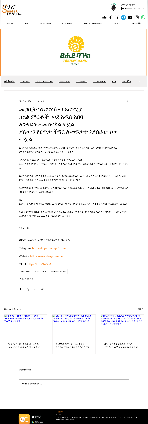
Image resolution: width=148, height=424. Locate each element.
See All (140, 309)
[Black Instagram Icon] (136, 17)
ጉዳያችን (126, 81)
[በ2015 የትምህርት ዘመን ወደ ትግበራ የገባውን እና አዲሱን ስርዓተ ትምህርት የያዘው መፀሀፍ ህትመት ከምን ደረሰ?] (74, 327)
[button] (140, 81)
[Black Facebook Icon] (110, 17)
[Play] (122, 8)
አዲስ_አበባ (25, 271)
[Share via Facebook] (20, 289)
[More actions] (127, 101)
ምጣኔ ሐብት (99, 81)
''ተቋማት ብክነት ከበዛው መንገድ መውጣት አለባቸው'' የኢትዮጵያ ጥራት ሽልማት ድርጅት (24, 345)
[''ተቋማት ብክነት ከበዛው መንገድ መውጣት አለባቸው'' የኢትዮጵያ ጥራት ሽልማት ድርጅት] (25, 327)
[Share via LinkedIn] (35, 289)
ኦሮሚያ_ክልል (40, 271)
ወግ (114, 81)
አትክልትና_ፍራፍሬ (58, 271)
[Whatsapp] (143, 17)
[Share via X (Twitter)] (27, 289)
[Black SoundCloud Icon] (104, 17)
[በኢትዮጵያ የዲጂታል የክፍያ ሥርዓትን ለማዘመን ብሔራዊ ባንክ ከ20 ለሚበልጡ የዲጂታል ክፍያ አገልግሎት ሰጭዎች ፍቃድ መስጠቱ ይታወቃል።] (122, 327)
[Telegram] (123, 17)
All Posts (9, 81)
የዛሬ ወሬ (25, 81)
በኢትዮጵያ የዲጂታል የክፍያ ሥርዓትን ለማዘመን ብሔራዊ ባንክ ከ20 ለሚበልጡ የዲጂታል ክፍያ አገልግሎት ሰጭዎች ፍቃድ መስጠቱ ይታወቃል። (122, 345)
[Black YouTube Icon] (130, 17)
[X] (117, 17)
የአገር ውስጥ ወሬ (44, 81)
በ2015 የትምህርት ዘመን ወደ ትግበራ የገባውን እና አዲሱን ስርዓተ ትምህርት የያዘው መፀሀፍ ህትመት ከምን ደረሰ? (73, 345)
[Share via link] (42, 289)
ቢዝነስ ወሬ (81, 81)
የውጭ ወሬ (64, 81)
